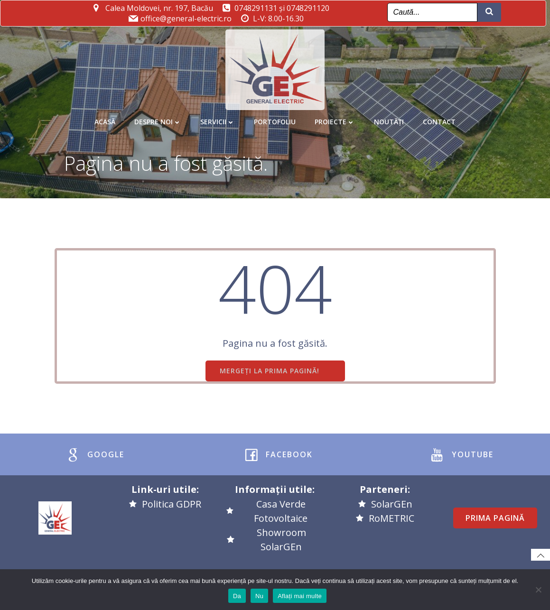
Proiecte (335, 117)
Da (237, 596)
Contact (439, 117)
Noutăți (389, 117)
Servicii (217, 117)
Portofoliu (275, 117)
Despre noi (157, 117)
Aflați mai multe (300, 596)
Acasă (104, 117)
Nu (259, 596)
